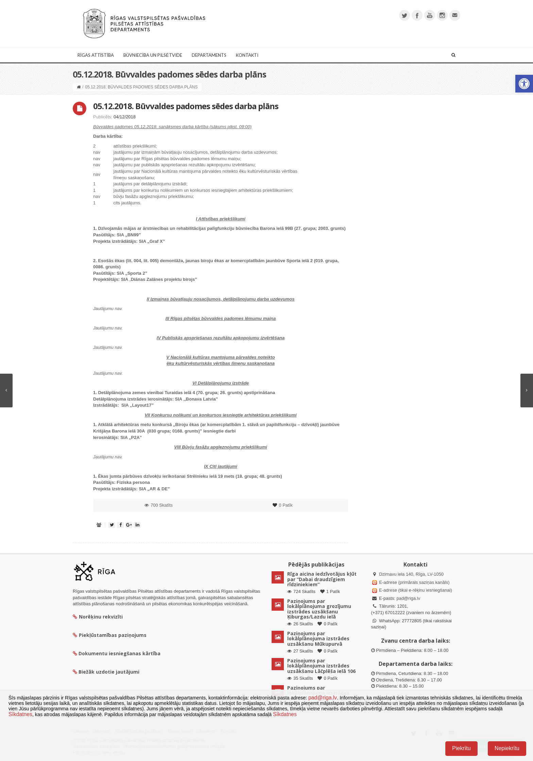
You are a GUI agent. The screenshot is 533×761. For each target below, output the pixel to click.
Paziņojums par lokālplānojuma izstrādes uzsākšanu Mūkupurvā (318, 638)
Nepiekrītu (507, 748)
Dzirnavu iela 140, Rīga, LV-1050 (411, 574)
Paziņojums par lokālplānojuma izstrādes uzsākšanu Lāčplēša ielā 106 (321, 665)
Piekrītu (461, 748)
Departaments (209, 55)
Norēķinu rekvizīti (98, 616)
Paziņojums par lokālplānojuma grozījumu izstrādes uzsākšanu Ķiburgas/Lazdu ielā (319, 609)
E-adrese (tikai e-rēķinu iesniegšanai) (415, 590)
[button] (524, 83)
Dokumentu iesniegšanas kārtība (119, 653)
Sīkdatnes (20, 714)
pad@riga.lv (408, 598)
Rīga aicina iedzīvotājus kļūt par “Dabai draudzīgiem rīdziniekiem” (322, 579)
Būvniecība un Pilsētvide (152, 55)
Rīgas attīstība (96, 55)
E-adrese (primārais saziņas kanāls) (414, 582)
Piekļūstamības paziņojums (110, 635)
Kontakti (247, 55)
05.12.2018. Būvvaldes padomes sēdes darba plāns (185, 106)
